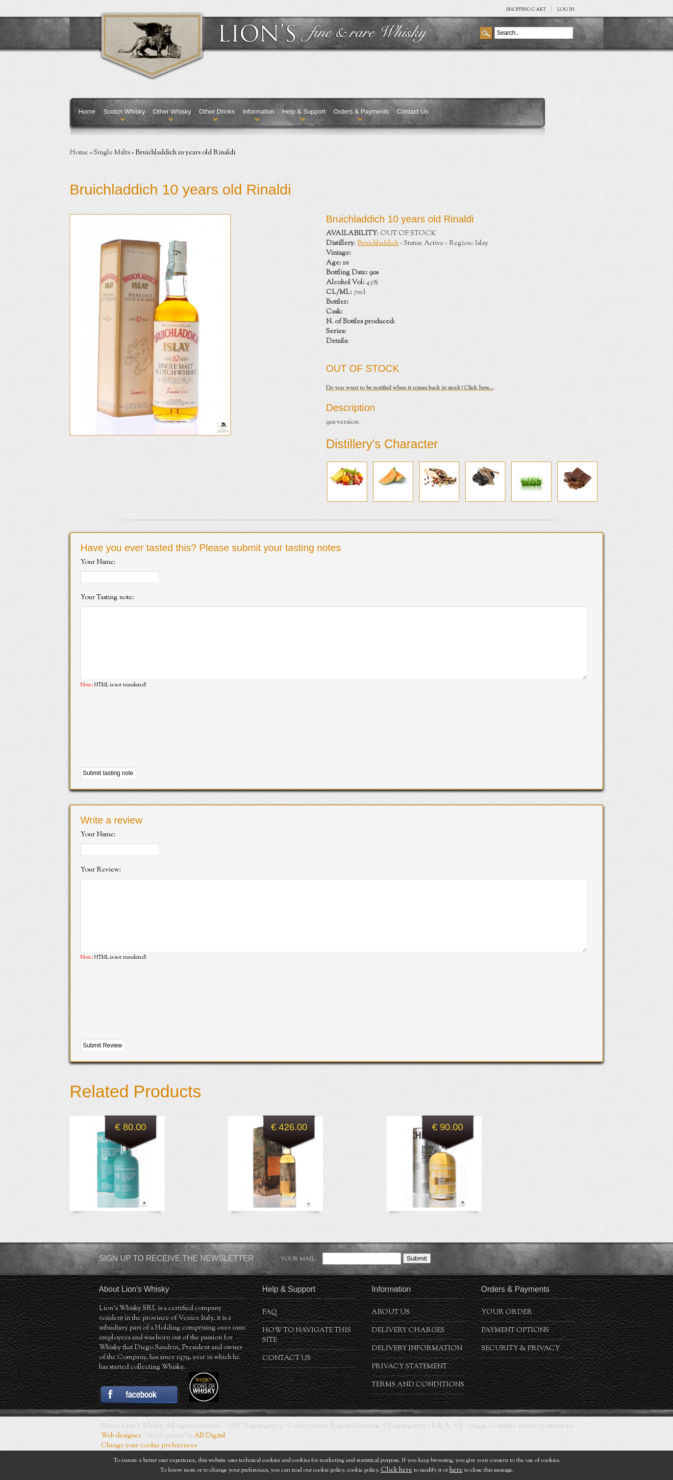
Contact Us (412, 111)
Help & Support (303, 111)
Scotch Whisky (124, 111)
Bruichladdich (378, 243)
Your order (506, 1342)
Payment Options (515, 1360)
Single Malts (112, 153)
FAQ (269, 1342)
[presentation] (154, 743)
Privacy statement (409, 1396)
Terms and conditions (418, 1414)
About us (391, 1342)
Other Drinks (217, 111)
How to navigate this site (306, 1365)
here (456, 1470)
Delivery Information (417, 1378)
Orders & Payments (361, 111)
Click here (396, 1470)
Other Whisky (172, 111)
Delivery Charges (408, 1360)
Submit (417, 1287)
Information (258, 111)
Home (87, 111)
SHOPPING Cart (526, 9)
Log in (565, 9)
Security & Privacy (520, 1378)
